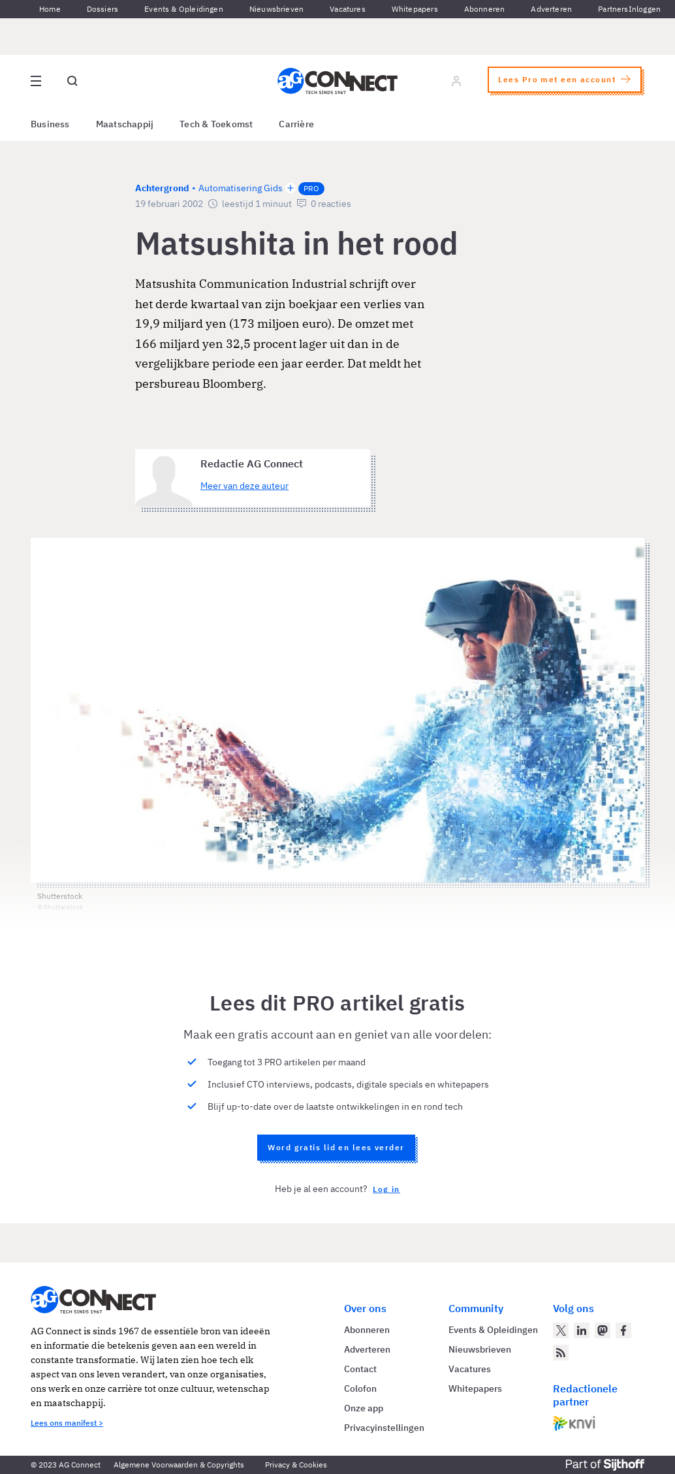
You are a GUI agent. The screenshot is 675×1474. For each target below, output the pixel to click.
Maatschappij (125, 124)
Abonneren (484, 9)
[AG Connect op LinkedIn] (581, 1330)
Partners (613, 9)
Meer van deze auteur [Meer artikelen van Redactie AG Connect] (244, 486)
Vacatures (348, 9)
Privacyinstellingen (384, 1428)
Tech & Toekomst (216, 124)
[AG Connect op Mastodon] (602, 1330)
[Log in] (456, 81)
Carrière (296, 124)
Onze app (363, 1408)
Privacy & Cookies (296, 1464)
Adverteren (551, 9)
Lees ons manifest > (67, 1423)
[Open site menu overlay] (36, 81)
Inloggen (645, 9)
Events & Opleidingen (183, 9)
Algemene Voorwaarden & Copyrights (179, 1464)
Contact (360, 1369)
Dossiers (102, 9)
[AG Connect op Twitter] (561, 1330)
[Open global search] (72, 81)
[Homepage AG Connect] (337, 81)
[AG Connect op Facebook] (623, 1330)
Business (50, 124)
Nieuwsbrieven (276, 9)
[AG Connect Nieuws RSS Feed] (561, 1352)
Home (50, 9)
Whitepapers (415, 9)
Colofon (360, 1388)
